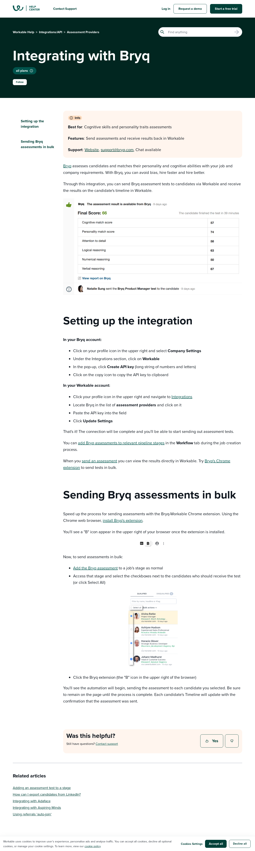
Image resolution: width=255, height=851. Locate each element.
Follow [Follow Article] (20, 82)
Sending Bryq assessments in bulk (37, 144)
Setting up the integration (32, 124)
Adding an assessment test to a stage (42, 787)
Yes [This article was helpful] (212, 741)
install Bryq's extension (122, 520)
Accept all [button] (216, 843)
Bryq (67, 166)
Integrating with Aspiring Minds (37, 807)
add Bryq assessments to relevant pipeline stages (121, 443)
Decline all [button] (240, 844)
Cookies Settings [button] (192, 844)
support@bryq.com (117, 149)
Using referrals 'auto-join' (32, 814)
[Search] (200, 32)
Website (92, 149)
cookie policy (93, 846)
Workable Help (23, 32)
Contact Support (65, 8)
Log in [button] (166, 8)
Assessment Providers (83, 32)
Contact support (107, 743)
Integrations (181, 397)
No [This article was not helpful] (232, 741)
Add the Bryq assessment (95, 568)
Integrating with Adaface (32, 800)
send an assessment (99, 461)
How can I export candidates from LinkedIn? (47, 794)
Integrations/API (50, 32)
